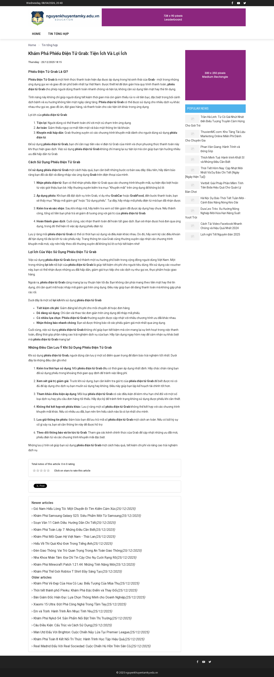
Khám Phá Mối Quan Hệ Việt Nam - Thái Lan (64, 537)
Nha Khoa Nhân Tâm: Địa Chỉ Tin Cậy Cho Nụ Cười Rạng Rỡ (74, 557)
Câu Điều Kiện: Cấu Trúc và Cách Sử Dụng (62, 625)
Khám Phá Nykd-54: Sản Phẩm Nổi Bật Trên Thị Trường (72, 618)
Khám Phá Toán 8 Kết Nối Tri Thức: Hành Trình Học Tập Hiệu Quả (78, 639)
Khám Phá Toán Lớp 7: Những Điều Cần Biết (64, 530)
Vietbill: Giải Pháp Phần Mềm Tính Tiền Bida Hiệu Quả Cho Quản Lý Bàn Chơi (214, 187)
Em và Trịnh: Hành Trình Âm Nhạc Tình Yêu (62, 611)
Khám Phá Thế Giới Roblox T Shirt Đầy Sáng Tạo (67, 571)
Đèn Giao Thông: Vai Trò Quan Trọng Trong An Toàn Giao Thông (77, 551)
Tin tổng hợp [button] (58, 33)
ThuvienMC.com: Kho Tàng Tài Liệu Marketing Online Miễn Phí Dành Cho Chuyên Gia (215, 136)
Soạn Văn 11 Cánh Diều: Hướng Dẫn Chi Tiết (64, 523)
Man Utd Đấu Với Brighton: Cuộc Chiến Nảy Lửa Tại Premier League (81, 632)
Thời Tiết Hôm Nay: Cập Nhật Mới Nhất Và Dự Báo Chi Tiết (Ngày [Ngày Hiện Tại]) (214, 172)
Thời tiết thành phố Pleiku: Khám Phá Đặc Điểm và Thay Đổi (75, 590)
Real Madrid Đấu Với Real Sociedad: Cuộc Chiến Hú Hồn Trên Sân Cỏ (82, 646)
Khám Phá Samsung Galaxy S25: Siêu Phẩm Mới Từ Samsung (77, 516)
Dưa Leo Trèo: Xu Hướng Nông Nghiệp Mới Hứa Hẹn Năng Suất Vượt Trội (212, 213)
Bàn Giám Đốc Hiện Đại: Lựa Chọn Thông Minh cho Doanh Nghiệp (79, 597)
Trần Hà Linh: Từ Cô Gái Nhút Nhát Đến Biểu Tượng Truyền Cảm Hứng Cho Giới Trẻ (215, 121)
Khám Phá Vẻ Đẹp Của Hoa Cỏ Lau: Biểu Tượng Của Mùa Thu (76, 583)
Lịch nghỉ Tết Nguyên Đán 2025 (220, 234)
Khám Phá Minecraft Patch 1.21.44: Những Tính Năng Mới (74, 564)
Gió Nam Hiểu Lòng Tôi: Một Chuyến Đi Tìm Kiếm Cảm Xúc (74, 509)
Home (36, 33)
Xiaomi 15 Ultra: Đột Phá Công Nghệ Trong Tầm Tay (69, 604)
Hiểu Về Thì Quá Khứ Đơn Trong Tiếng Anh (62, 544)
